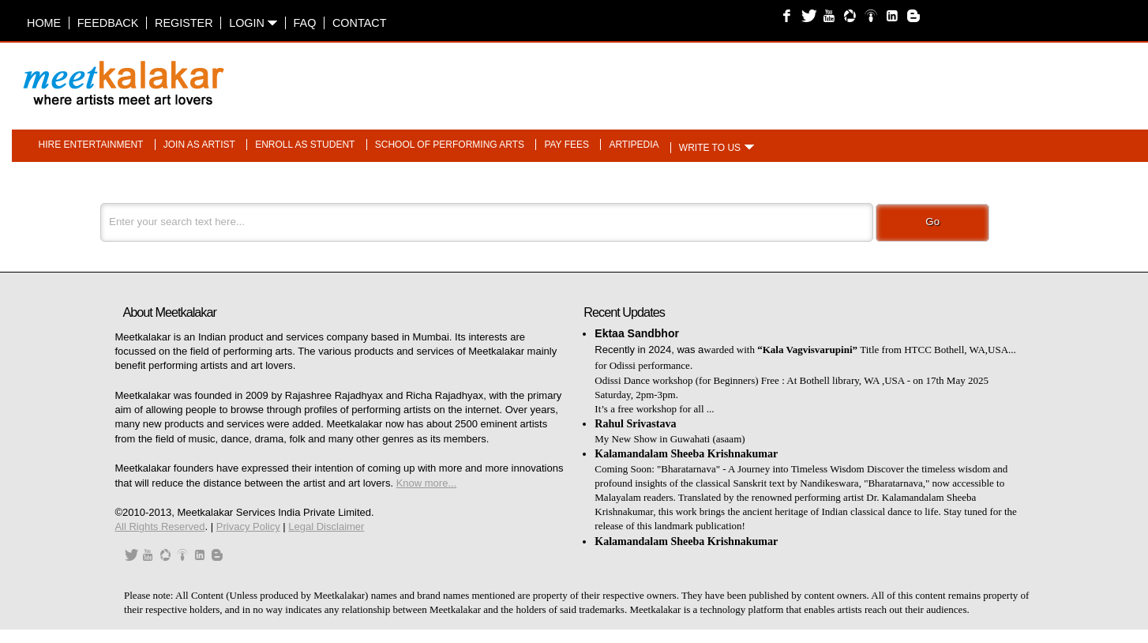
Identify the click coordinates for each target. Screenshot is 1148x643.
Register (184, 23)
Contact (359, 23)
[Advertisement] (772, 75)
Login (253, 23)
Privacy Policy (248, 526)
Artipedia (633, 144)
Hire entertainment (91, 144)
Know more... (426, 483)
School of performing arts (449, 144)
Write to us (710, 147)
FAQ (305, 23)
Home (44, 23)
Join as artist (199, 144)
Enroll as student (305, 144)
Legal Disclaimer (326, 526)
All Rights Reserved (159, 526)
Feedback (108, 23)
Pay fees (566, 144)
